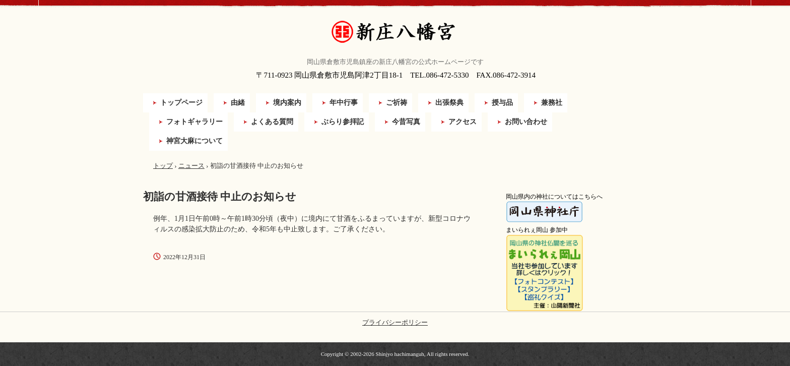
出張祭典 (449, 102)
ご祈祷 (396, 102)
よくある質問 (272, 122)
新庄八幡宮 (395, 32)
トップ (163, 165)
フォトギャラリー (194, 122)
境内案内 (287, 102)
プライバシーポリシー (395, 322)
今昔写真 (406, 122)
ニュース (191, 165)
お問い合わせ (526, 122)
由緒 (238, 102)
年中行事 (344, 102)
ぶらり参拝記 (342, 122)
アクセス (462, 122)
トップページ (181, 102)
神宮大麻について (194, 141)
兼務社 (551, 102)
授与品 (502, 102)
